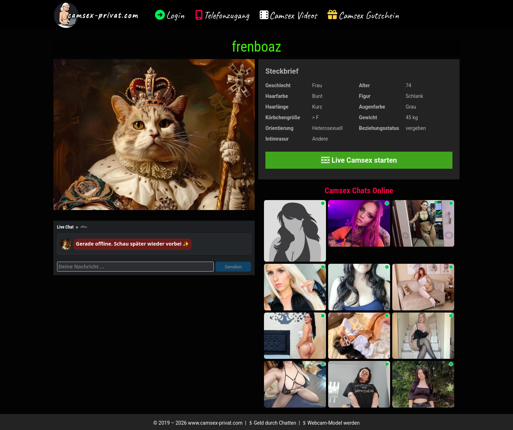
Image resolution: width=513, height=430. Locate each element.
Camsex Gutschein (368, 15)
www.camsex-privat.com (215, 423)
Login (175, 15)
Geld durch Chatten (272, 423)
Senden (233, 266)
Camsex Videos (293, 15)
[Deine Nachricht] (135, 267)
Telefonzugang (226, 15)
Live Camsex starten (359, 160)
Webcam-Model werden (330, 423)
